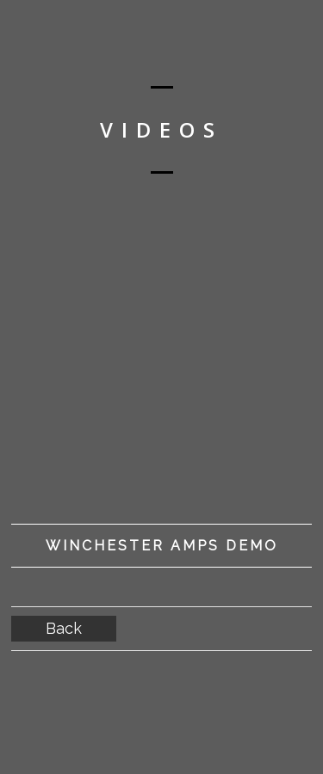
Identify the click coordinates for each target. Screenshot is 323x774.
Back (64, 628)
